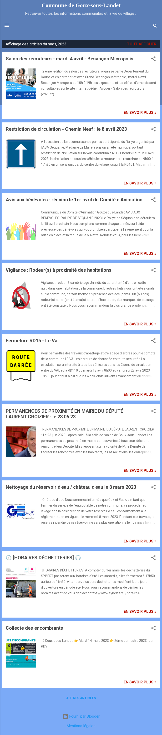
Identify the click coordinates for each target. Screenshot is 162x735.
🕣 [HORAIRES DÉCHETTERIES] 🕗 (43, 558)
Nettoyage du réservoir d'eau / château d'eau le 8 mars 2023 (71, 487)
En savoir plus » (140, 112)
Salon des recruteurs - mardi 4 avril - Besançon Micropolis (69, 59)
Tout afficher (141, 44)
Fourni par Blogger (81, 716)
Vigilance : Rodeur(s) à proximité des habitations (58, 270)
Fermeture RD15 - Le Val (32, 340)
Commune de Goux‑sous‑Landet (81, 5)
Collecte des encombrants (34, 628)
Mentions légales (81, 726)
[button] (153, 59)
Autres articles (81, 698)
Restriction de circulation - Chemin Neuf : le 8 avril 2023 (66, 129)
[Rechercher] (155, 26)
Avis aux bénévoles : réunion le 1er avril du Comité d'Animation (74, 200)
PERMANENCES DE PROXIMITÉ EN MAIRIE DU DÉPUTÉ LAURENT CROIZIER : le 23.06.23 (64, 414)
